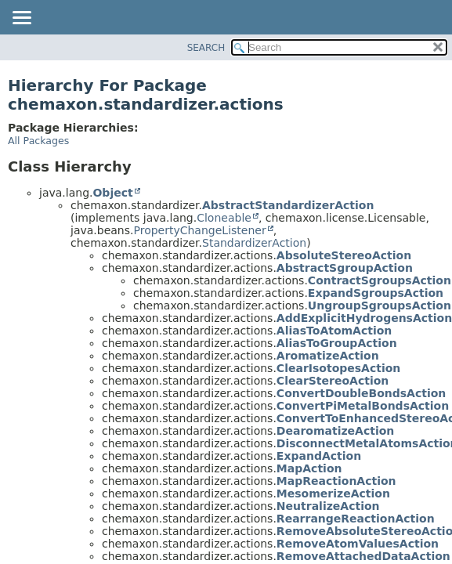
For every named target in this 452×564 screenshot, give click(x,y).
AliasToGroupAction (337, 343)
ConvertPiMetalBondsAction (363, 406)
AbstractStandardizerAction (288, 205)
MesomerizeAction (333, 493)
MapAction (309, 468)
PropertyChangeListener (199, 230)
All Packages (38, 140)
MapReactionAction (336, 481)
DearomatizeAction (335, 431)
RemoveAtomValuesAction (358, 543)
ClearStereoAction (333, 380)
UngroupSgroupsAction (379, 305)
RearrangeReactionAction (356, 518)
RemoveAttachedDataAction (363, 556)
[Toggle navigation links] (21, 19)
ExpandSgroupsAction (375, 293)
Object (112, 192)
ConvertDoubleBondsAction (361, 393)
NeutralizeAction (328, 506)
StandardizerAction (254, 243)
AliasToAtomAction (334, 330)
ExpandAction (319, 456)
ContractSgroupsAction (379, 280)
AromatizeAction (328, 355)
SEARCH (206, 47)
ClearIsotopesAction (338, 368)
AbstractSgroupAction (345, 268)
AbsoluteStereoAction (344, 255)
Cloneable (224, 218)
